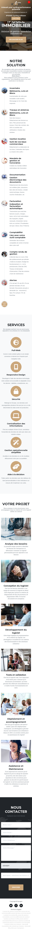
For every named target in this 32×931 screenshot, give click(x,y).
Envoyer (16, 887)
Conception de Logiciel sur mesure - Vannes (15, 926)
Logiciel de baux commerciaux (19, 913)
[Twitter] (11, 905)
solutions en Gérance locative (20, 920)
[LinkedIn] (21, 905)
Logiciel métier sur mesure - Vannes (15, 924)
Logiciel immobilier (10, 915)
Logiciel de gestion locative (10, 911)
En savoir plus (16, 39)
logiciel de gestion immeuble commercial (16, 922)
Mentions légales (16, 909)
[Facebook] (16, 905)
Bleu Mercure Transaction (16, 928)
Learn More (16, 18)
